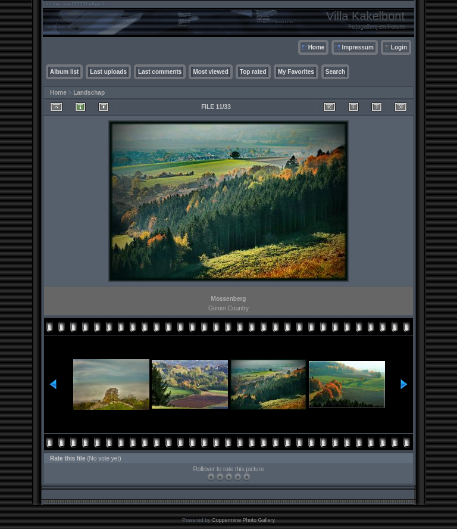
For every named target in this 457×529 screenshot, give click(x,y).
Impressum (357, 47)
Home (316, 47)
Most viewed (210, 72)
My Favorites (296, 72)
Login (399, 47)
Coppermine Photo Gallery (243, 520)
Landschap (89, 92)
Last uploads (108, 72)
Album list (64, 72)
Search (335, 72)
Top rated (253, 72)
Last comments (159, 72)
